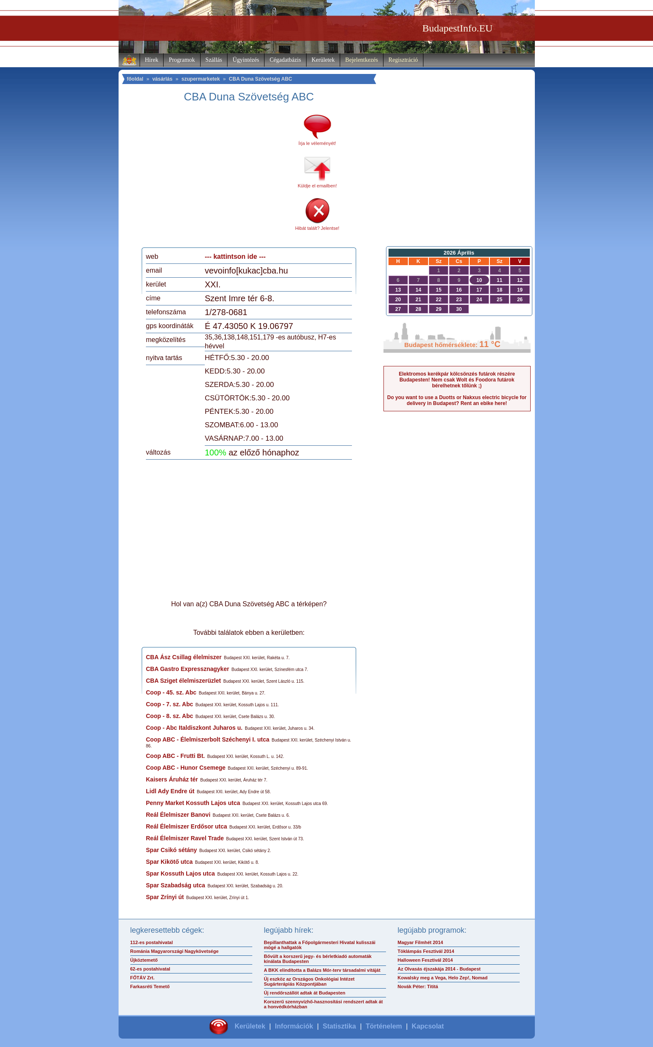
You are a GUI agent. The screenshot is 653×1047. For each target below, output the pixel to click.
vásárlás (162, 79)
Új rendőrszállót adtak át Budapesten (305, 992)
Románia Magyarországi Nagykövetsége (174, 951)
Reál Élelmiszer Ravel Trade (185, 838)
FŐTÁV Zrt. (142, 977)
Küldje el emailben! (317, 185)
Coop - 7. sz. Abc (169, 704)
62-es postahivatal (150, 968)
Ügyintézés (246, 60)
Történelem (384, 1026)
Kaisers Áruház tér (172, 779)
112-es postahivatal (151, 942)
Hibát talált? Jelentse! (317, 228)
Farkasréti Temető (150, 986)
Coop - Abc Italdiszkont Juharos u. (194, 727)
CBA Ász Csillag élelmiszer (184, 657)
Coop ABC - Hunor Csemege (185, 767)
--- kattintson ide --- (235, 256)
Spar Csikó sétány (171, 850)
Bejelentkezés (361, 60)
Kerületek (323, 60)
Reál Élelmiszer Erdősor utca (186, 826)
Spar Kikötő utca (169, 861)
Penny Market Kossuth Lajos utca (193, 803)
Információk (294, 1026)
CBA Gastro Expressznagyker (187, 669)
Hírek (152, 60)
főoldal (135, 79)
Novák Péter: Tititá (418, 986)
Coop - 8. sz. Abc (169, 716)
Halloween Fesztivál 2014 (425, 960)
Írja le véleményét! (317, 143)
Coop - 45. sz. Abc (171, 692)
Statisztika (339, 1026)
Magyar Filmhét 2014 (420, 942)
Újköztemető (144, 960)
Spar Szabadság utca (175, 885)
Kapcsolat (428, 1026)
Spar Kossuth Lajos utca (180, 873)
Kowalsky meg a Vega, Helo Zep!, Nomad (443, 977)
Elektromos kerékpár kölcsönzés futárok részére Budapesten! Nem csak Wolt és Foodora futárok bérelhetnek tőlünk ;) (457, 380)
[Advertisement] (216, 178)
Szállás (214, 60)
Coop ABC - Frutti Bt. (175, 755)
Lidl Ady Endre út (170, 791)
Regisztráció (403, 60)
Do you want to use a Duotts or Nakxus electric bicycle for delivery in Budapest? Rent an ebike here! (456, 400)
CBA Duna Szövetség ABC (260, 79)
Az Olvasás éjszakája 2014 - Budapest (439, 968)
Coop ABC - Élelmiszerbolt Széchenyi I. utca (208, 739)
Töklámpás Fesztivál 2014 (426, 951)
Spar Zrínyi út (165, 897)
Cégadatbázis (285, 60)
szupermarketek (201, 79)
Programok (182, 60)
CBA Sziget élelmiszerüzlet (183, 680)
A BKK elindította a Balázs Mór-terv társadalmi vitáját (322, 970)
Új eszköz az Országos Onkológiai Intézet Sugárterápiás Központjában (309, 981)
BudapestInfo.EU (457, 28)
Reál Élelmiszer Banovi (178, 814)
